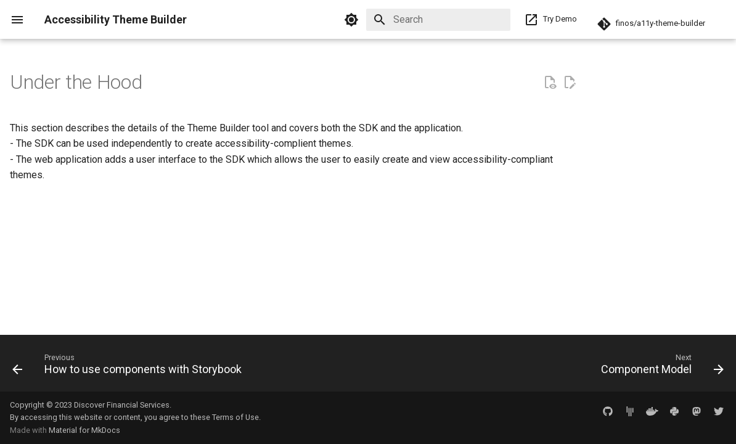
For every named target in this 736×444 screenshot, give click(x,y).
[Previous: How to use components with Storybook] (129, 367)
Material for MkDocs (84, 430)
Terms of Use (235, 417)
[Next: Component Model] (660, 367)
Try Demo (547, 20)
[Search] (438, 20)
